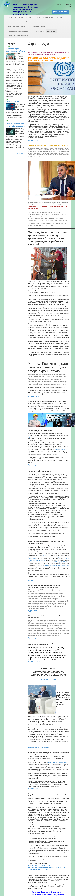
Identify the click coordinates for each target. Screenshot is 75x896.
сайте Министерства (61, 449)
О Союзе (29, 17)
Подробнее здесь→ (34, 465)
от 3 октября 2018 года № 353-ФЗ (56, 562)
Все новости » (20, 153)
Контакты (59, 17)
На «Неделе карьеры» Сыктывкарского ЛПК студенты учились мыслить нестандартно (15, 50)
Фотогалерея (19, 17)
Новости (37, 17)
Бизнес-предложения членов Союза (19, 26)
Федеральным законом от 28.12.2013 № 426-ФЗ (42, 437)
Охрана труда (51, 31)
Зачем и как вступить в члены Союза (19, 22)
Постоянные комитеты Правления (18, 35)
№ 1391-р (51, 547)
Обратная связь (60, 12)
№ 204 (45, 555)
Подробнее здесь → (34, 140)
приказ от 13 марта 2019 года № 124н (57, 565)
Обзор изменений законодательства (43, 22)
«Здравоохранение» (62, 557)
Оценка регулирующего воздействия (19, 31)
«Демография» (32, 558)
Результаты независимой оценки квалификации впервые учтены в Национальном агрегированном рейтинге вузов (15, 124)
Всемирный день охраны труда (57, 762)
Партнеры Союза (39, 26)
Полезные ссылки (39, 31)
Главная (10, 17)
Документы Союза (48, 17)
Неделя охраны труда (12, 101)
